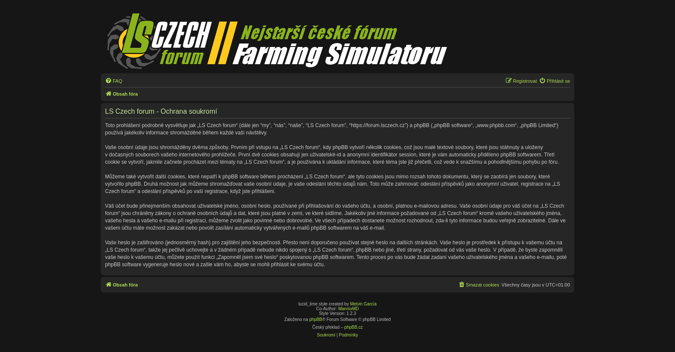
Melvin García (363, 304)
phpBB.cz (353, 327)
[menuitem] (113, 81)
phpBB (315, 319)
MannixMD (348, 308)
